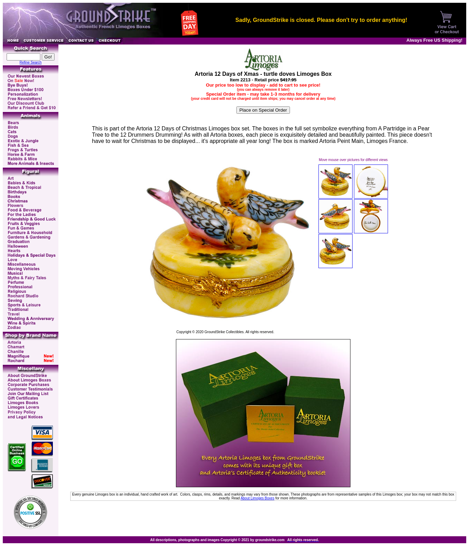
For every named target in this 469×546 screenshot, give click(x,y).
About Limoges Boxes (257, 498)
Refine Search (30, 62)
